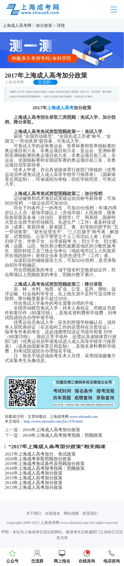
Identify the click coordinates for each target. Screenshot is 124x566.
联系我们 (90, 513)
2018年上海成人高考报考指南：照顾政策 (62, 435)
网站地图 (71, 513)
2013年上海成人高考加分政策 (33, 487)
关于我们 (33, 513)
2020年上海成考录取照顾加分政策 (38, 458)
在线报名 (52, 513)
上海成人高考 (60, 107)
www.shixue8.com (83, 416)
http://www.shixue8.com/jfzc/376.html (53, 421)
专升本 (20, 331)
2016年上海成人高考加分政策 (51, 429)
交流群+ (45, 82)
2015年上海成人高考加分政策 (33, 478)
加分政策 (44, 25)
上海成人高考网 (17, 25)
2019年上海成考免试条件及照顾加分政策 (45, 463)
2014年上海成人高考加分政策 (33, 482)
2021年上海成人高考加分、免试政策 (40, 454)
